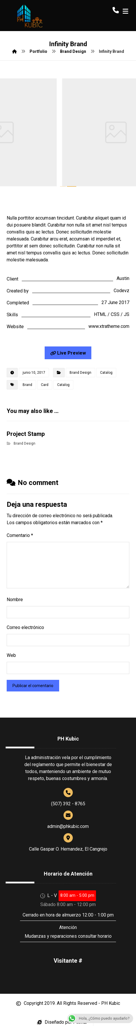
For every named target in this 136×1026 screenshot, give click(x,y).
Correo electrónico (25, 627)
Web (11, 655)
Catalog (106, 373)
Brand (27, 385)
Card (44, 385)
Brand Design (80, 373)
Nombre (15, 599)
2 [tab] (72, 186)
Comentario (20, 535)
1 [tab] (63, 186)
